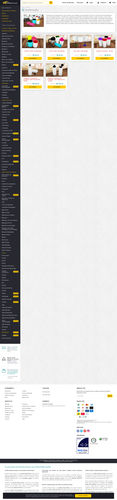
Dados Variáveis (6, 150)
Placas (3, 263)
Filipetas (4, 169)
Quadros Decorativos (5, 271)
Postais (4, 258)
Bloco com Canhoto (7, 59)
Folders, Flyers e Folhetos (9, 10)
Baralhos (4, 57)
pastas (62, 478)
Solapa (4, 293)
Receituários (5, 280)
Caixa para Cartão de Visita (9, 70)
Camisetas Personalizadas (6, 86)
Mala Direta (5, 210)
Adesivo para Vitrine (7, 36)
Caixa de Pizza (6, 78)
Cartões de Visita (7, 21)
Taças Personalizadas (6, 321)
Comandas (5, 128)
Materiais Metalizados (8, 232)
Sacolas (4, 290)
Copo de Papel (6, 136)
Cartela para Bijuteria (5, 106)
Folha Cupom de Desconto (6, 175)
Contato (24, 391)
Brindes (4, 65)
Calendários (5, 18)
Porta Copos (5, 255)
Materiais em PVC (7, 223)
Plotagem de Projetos (8, 266)
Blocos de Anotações (8, 62)
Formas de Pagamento (11, 393)
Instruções (80, 2)
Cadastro (101, 2)
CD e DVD (5, 122)
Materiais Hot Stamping (8, 225)
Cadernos (4, 67)
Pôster (4, 260)
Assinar (110, 396)
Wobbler (4, 335)
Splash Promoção (7, 299)
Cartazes (4, 95)
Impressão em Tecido (6, 195)
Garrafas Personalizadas (8, 184)
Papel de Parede (6, 247)
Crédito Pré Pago (6, 148)
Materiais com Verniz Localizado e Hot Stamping (9, 228)
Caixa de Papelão (7, 75)
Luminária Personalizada (8, 207)
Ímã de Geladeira (26, 408)
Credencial (5, 145)
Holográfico (5, 189)
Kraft (3, 202)
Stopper (4, 302)
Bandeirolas (5, 51)
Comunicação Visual (7, 133)
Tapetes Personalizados (8, 317)
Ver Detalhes (32, 58)
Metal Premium (6, 234)
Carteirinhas (5, 97)
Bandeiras (4, 49)
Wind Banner (5, 16)
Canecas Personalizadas (8, 90)
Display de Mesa (6, 156)
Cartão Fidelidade (7, 103)
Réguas (4, 277)
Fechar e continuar (83, 495)
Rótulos (4, 285)
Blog (6, 397)
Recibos (4, 275)
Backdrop (4, 41)
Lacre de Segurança (7, 204)
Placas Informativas (27, 414)
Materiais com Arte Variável (9, 220)
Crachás (4, 142)
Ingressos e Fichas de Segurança (8, 199)
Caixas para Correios (7, 80)
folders (47, 478)
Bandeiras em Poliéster (8, 46)
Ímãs (3, 191)
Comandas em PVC (7, 130)
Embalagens (5, 161)
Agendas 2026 (6, 38)
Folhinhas (4, 178)
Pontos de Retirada (68, 2)
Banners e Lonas (6, 54)
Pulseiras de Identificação (9, 268)
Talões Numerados (7, 312)
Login (89, 2)
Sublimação (5, 296)
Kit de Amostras (6, 338)
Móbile (4, 237)
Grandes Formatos (7, 186)
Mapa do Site (25, 397)
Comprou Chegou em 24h (9, 28)
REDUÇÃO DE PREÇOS (8, 31)
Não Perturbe (5, 242)
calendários (57, 478)
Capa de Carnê (6, 112)
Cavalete (4, 120)
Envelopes (5, 167)
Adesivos (4, 33)
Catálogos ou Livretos (8, 109)
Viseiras (4, 329)
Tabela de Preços (9, 395)
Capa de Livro (6, 114)
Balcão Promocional (7, 44)
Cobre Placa (5, 125)
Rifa (3, 282)
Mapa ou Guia (5, 212)
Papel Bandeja (6, 245)
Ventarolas (5, 327)
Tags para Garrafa (7, 307)
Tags (3, 304)
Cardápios (5, 92)
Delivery (4, 153)
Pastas (4, 13)
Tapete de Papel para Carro (9, 315)
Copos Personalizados (6, 139)
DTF (3, 158)
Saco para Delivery (7, 288)
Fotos (3, 181)
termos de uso (71, 495)
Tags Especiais (6, 310)
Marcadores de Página (8, 215)
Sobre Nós (7, 391)
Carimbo (4, 117)
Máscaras (4, 217)
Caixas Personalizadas (8, 73)
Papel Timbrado (6, 250)
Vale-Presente (6, 324)
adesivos (51, 478)
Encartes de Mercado (8, 164)
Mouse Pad (5, 239)
